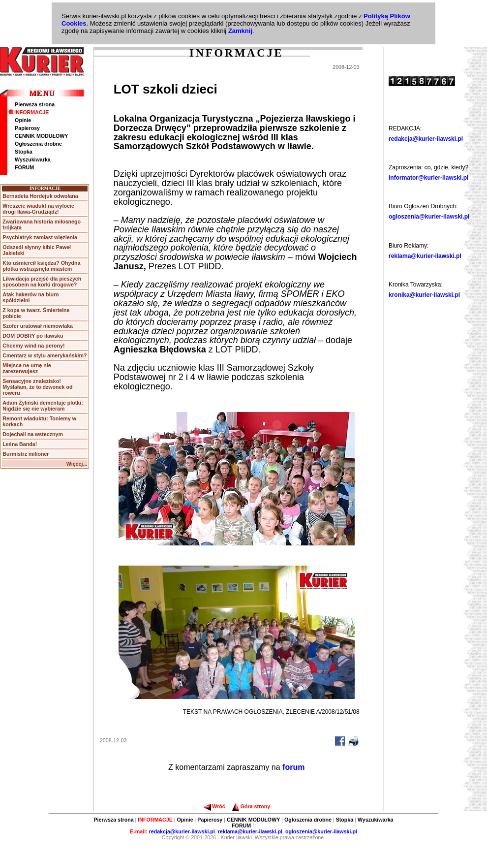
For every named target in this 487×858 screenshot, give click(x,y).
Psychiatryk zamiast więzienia (39, 237)
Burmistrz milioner (25, 454)
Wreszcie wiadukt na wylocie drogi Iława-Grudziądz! (38, 209)
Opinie (23, 120)
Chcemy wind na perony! (33, 346)
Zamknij (240, 30)
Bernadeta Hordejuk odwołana (40, 196)
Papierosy (27, 128)
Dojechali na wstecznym (32, 434)
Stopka (23, 152)
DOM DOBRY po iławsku (32, 336)
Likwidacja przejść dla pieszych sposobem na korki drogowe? (41, 281)
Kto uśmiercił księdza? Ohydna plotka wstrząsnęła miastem (41, 266)
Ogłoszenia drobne (38, 144)
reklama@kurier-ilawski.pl (425, 256)
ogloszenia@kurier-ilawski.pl (429, 216)
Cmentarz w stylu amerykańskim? (44, 355)
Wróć (214, 806)
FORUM (24, 167)
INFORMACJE (28, 112)
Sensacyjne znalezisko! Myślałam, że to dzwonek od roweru (37, 387)
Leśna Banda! (19, 444)
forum (293, 767)
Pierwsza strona (35, 104)
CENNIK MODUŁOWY (41, 136)
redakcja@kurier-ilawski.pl (426, 138)
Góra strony (251, 806)
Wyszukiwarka (33, 159)
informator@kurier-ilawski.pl (428, 177)
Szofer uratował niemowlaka (37, 326)
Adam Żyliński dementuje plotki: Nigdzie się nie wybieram (42, 406)
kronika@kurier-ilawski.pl (424, 294)
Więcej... (77, 464)
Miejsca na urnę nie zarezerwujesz (26, 368)
